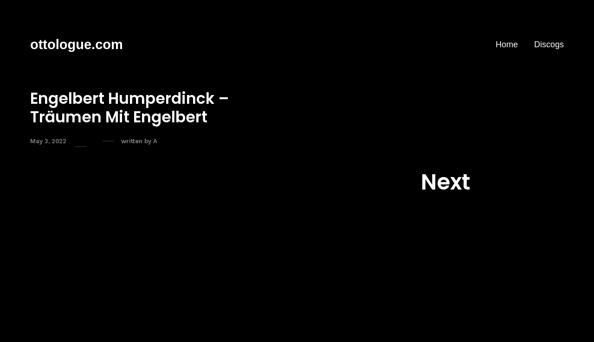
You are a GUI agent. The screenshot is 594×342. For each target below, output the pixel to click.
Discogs (549, 44)
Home (507, 44)
